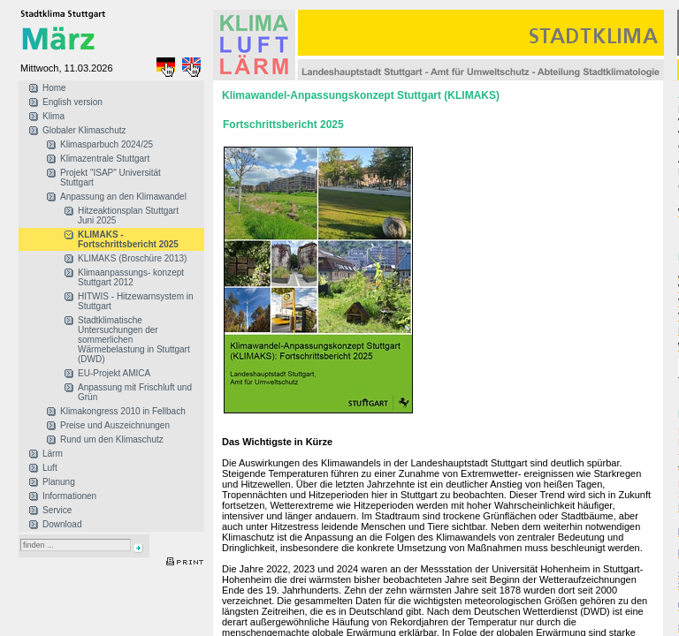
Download (61, 524)
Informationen (69, 496)
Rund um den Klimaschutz (112, 439)
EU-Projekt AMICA (114, 373)
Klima (53, 116)
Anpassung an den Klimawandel (123, 196)
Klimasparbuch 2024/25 (106, 144)
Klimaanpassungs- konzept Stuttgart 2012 (131, 277)
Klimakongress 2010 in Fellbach (123, 411)
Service (57, 510)
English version (72, 102)
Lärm (52, 453)
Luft (49, 468)
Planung (58, 482)
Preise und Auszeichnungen (115, 425)
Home (54, 88)
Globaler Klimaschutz (84, 130)
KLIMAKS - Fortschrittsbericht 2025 (128, 239)
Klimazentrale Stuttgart (104, 158)
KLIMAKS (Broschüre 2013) (132, 258)
